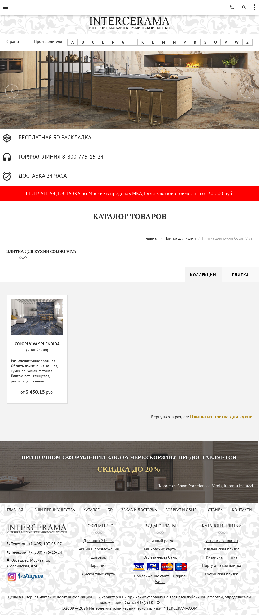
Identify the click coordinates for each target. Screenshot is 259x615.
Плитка (240, 274)
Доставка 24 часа (98, 540)
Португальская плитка (221, 565)
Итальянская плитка (221, 548)
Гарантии (99, 565)
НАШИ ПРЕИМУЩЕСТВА (53, 509)
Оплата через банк (160, 557)
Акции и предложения (99, 548)
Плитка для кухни (180, 238)
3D (110, 509)
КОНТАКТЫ (242, 509)
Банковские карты (160, 548)
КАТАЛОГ (91, 509)
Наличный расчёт (160, 540)
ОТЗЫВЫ (215, 509)
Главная (151, 238)
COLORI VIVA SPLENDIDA (37, 344)
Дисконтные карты (99, 573)
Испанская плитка (222, 540)
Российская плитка (221, 573)
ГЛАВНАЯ (15, 509)
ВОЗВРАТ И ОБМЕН (182, 509)
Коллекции (203, 274)
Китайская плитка (222, 557)
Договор (98, 557)
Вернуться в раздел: (202, 417)
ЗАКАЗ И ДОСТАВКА (139, 509)
